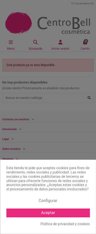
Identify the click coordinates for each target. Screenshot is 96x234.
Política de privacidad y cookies (65, 224)
